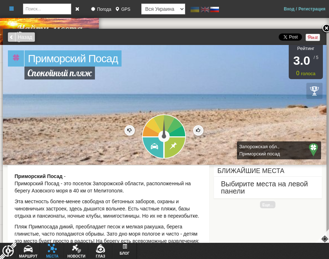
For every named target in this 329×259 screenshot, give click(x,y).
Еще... (267, 205)
